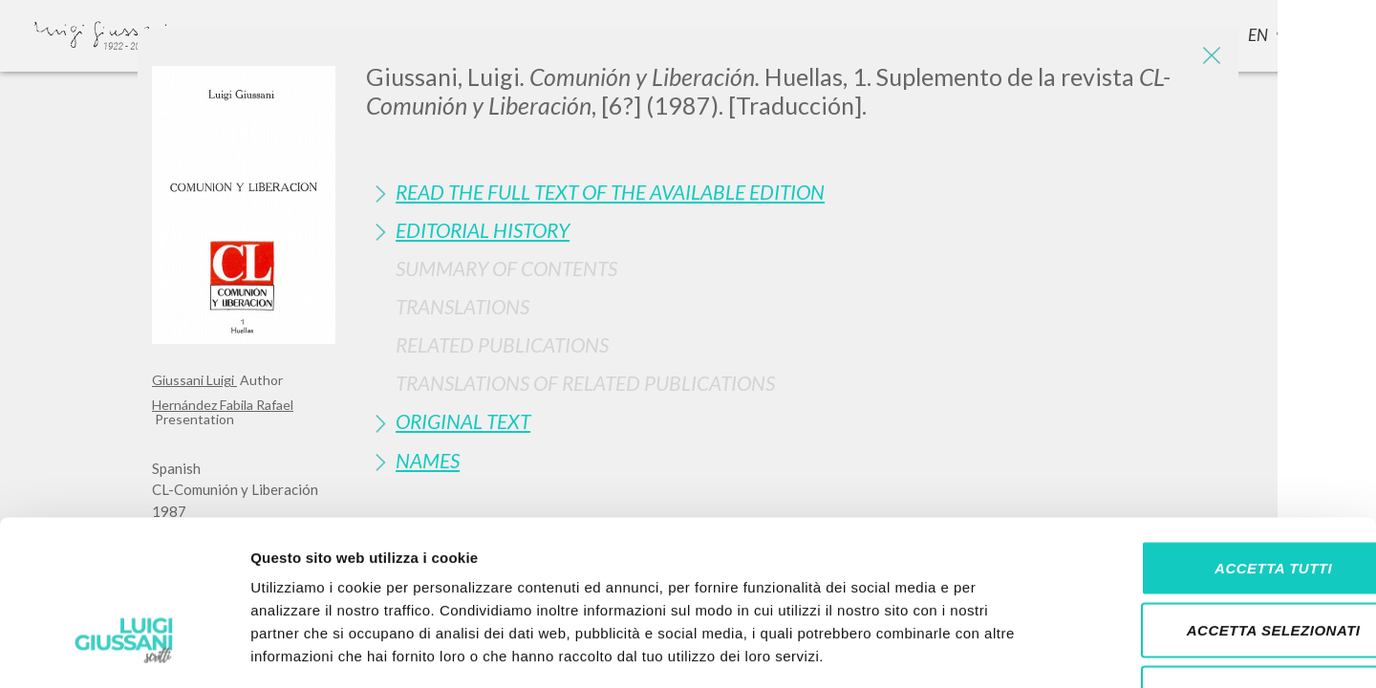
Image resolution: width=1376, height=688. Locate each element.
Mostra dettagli (1005, 650)
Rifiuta (1216, 562)
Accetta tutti (1216, 437)
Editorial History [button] (483, 230)
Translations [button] (462, 306)
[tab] (795, 191)
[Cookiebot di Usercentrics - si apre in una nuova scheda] (123, 650)
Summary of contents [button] (506, 268)
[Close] (1210, 57)
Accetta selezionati (1216, 500)
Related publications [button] (502, 344)
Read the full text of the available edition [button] (610, 192)
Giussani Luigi (194, 380)
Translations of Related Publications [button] (585, 383)
